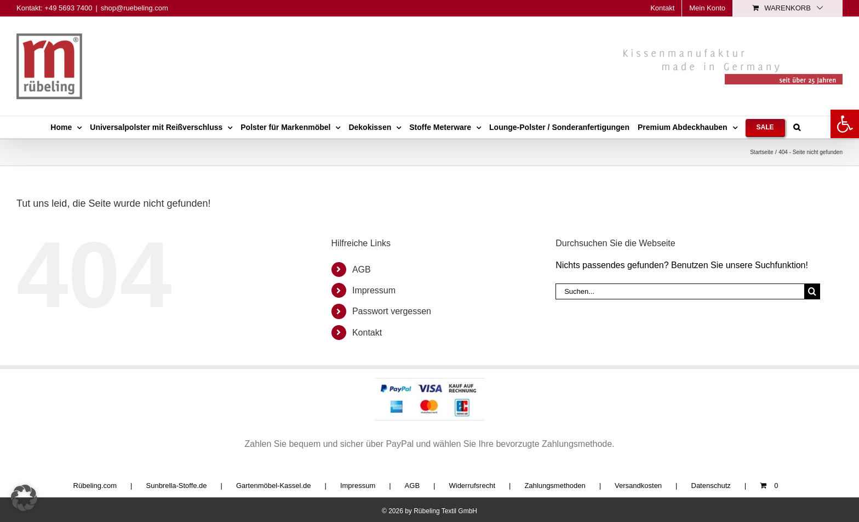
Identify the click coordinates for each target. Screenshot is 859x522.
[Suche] (812, 291)
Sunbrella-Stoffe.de (176, 485)
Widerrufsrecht (472, 485)
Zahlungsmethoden (554, 485)
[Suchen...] (680, 291)
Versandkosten (638, 485)
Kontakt (367, 332)
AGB (361, 269)
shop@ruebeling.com (134, 8)
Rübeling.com (95, 485)
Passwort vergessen (391, 311)
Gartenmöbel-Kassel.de (273, 485)
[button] (845, 124)
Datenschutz (711, 485)
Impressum (374, 290)
